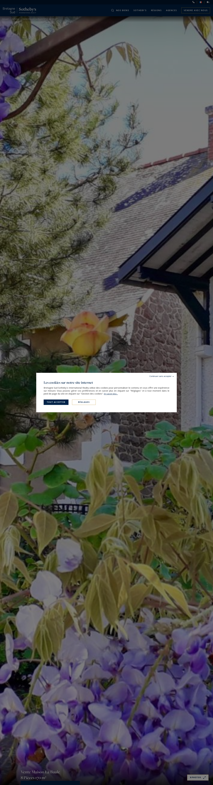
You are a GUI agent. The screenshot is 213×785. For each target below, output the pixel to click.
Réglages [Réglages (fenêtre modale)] (84, 402)
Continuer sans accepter (160, 376)
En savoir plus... (111, 393)
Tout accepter (56, 402)
